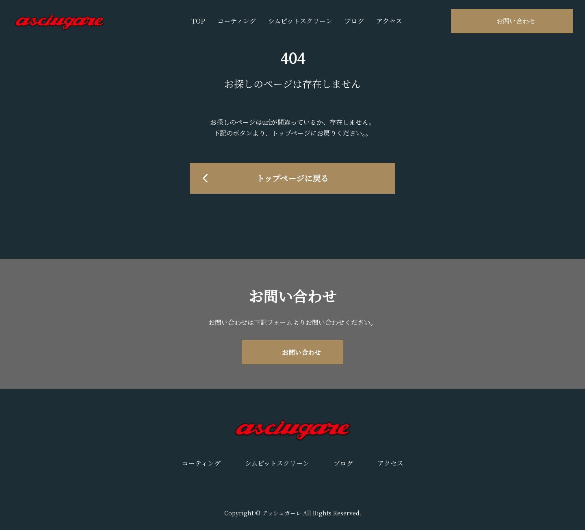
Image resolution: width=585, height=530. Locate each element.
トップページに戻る (292, 178)
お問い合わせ (515, 21)
